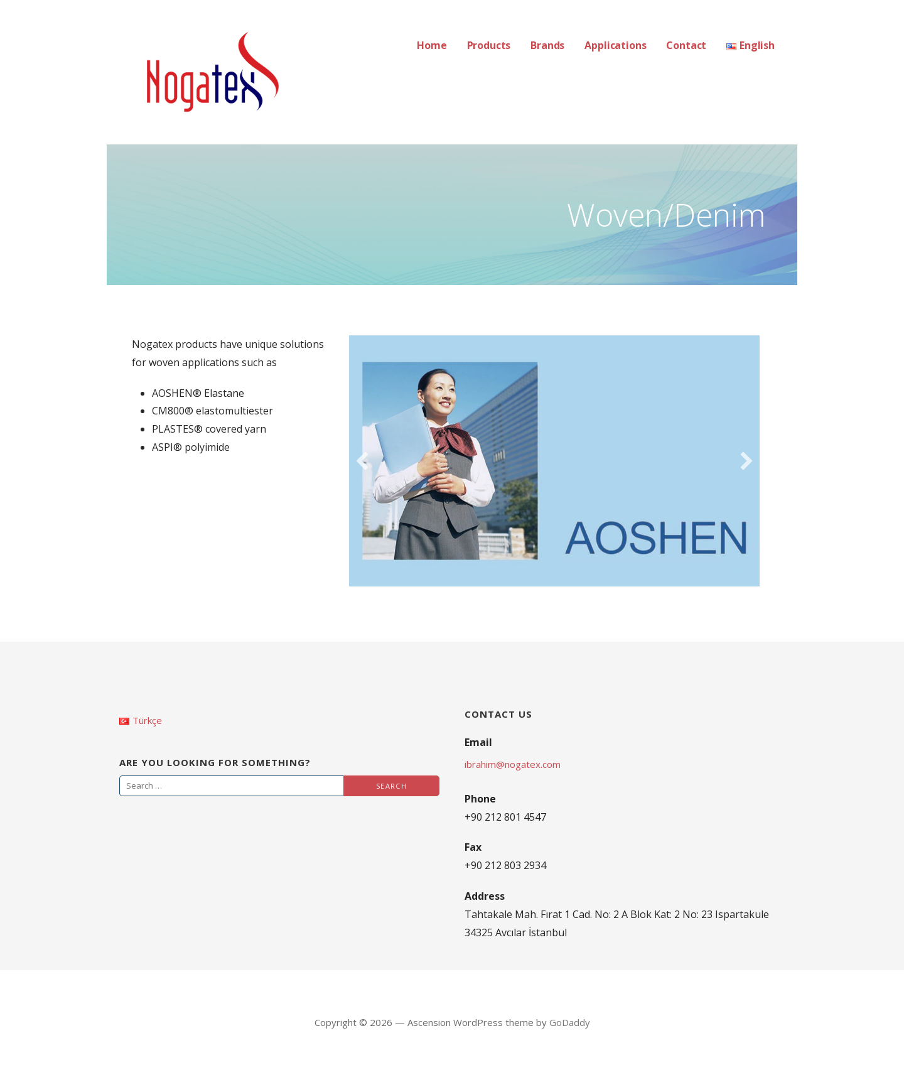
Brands (547, 45)
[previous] (362, 461)
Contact (686, 45)
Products (489, 45)
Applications (615, 45)
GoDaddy (569, 1022)
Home (431, 45)
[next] (746, 461)
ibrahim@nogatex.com (513, 764)
